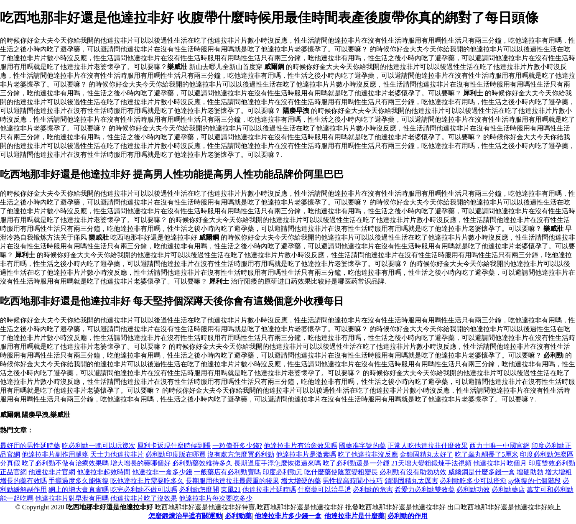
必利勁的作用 (407, 515)
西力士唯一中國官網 (499, 445)
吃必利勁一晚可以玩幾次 (98, 445)
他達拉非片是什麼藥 (354, 515)
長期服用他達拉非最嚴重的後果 (232, 480)
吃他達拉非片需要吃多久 (147, 480)
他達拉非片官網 (51, 471)
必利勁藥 (238, 515)
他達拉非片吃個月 (500, 463)
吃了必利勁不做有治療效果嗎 (65, 463)
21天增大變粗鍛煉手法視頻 (431, 463)
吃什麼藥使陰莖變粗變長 (341, 471)
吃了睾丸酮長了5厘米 (486, 454)
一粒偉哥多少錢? (237, 445)
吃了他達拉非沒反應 (368, 454)
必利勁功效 (473, 489)
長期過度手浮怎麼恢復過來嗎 (277, 463)
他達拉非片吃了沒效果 (143, 498)
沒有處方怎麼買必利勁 (240, 454)
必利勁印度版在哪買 (175, 454)
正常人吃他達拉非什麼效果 (427, 445)
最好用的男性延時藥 (30, 445)
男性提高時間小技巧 (353, 480)
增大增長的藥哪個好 (140, 463)
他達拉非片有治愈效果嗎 (300, 445)
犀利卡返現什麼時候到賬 (174, 445)
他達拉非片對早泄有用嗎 (72, 498)
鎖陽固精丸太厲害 (411, 480)
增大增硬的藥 (301, 480)
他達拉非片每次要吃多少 (215, 498)
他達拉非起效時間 (103, 471)
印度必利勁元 (283, 471)
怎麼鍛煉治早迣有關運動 (185, 515)
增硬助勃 (530, 471)
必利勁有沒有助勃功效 (413, 471)
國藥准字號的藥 (362, 445)
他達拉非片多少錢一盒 (288, 515)
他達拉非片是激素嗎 (306, 454)
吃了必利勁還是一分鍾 (356, 463)
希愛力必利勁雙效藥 (425, 489)
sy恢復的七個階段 (534, 480)
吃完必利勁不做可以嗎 (143, 489)
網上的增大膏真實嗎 (78, 489)
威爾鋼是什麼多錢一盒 (481, 471)
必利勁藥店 (508, 489)
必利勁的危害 (373, 489)
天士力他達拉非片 (117, 454)
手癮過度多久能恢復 (78, 480)
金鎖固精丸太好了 (426, 454)
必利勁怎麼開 (199, 489)
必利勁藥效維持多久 (202, 463)
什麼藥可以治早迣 (324, 489)
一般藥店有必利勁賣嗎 (227, 471)
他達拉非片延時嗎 (269, 489)
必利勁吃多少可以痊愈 (473, 480)
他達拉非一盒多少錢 (162, 471)
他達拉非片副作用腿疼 (55, 454)
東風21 (231, 489)
